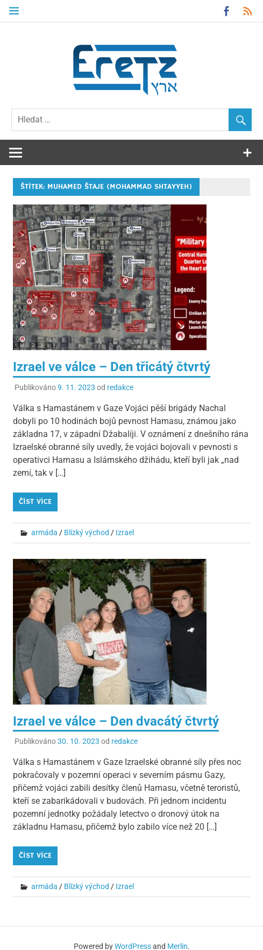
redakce (120, 387)
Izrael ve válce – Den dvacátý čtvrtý (116, 721)
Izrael (125, 532)
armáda (44, 532)
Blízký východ (86, 532)
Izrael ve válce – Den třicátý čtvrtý (111, 366)
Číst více (35, 502)
